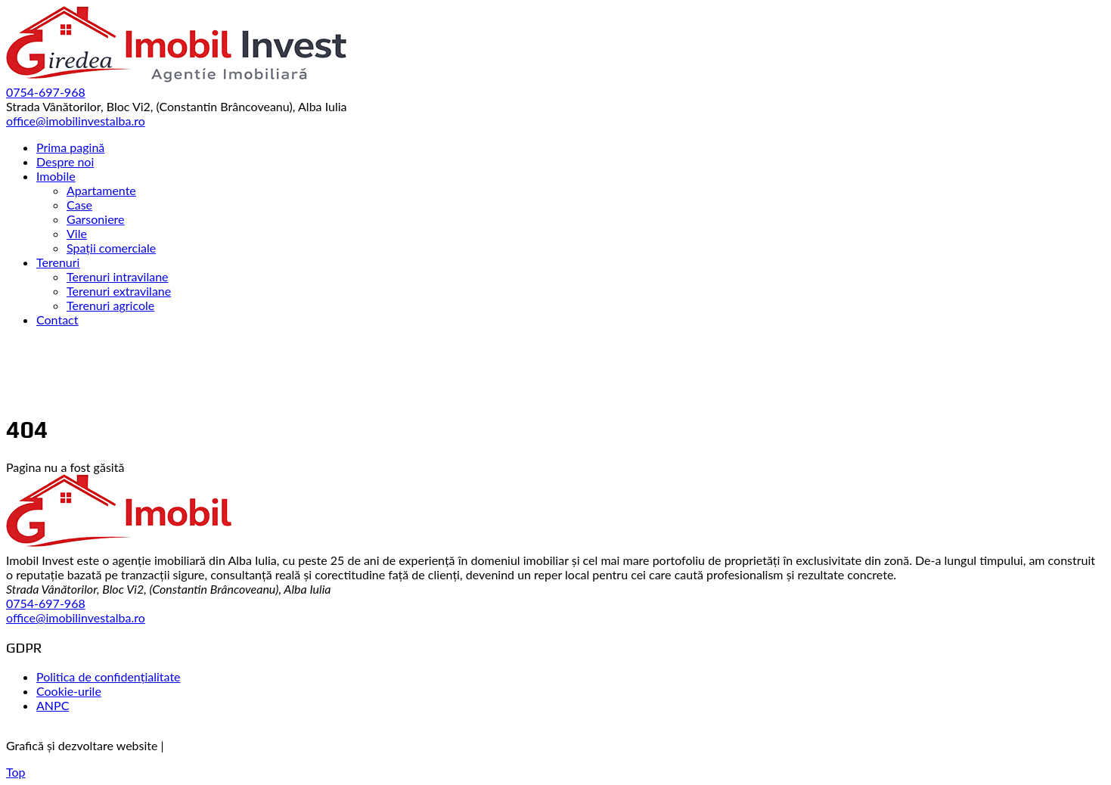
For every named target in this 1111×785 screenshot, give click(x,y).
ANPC (52, 705)
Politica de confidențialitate (108, 676)
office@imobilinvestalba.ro (75, 617)
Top (16, 772)
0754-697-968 (45, 603)
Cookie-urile (68, 691)
